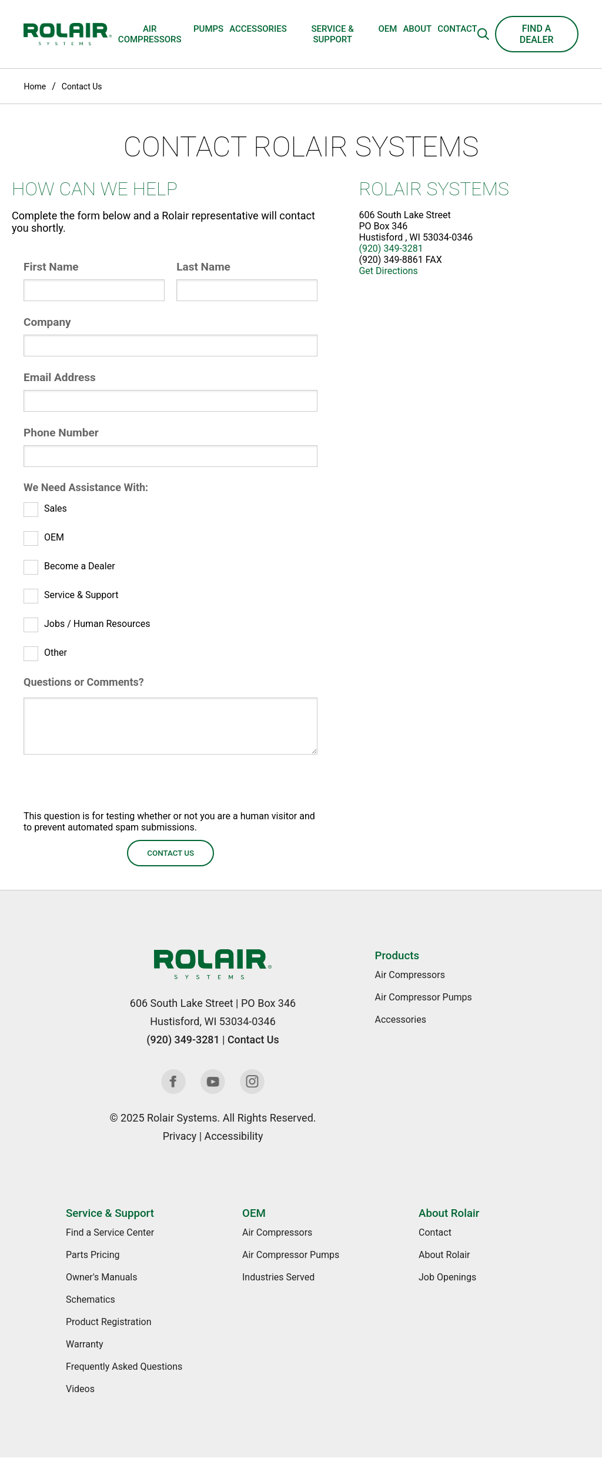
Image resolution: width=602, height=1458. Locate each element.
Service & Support (332, 34)
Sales (55, 508)
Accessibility (233, 1136)
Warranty (84, 1344)
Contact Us (82, 86)
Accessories (258, 29)
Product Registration (109, 1321)
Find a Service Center (110, 1232)
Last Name (203, 266)
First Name (51, 266)
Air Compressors (150, 34)
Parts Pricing (92, 1254)
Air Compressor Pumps (423, 997)
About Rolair (449, 1213)
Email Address (60, 377)
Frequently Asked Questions (124, 1366)
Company (47, 322)
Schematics (90, 1299)
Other (55, 652)
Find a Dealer (537, 34)
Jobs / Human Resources (97, 623)
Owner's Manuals (101, 1277)
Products (397, 955)
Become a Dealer (79, 566)
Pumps (208, 29)
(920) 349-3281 (391, 248)
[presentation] (113, 787)
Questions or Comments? (84, 682)
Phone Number (61, 432)
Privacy (179, 1136)
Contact (457, 29)
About (417, 29)
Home (35, 86)
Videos (80, 1388)
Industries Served (278, 1277)
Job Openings (447, 1277)
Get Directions (388, 270)
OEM (387, 29)
